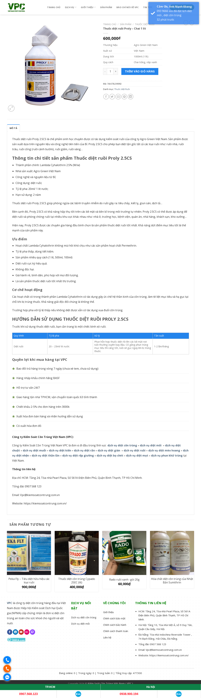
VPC (9, 603)
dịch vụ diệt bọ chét (110, 455)
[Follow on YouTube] (21, 632)
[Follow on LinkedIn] (15, 632)
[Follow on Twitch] (32, 632)
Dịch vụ (70, 7)
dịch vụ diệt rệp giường (78, 455)
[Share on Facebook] (106, 96)
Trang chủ (53, 7)
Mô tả (13, 128)
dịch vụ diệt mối (151, 445)
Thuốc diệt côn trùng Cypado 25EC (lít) (76, 580)
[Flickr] (27, 632)
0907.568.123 (28, 694)
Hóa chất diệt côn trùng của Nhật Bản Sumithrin (172, 580)
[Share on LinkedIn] (130, 96)
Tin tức (148, 7)
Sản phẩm (106, 7)
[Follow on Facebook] (9, 632)
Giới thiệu (88, 7)
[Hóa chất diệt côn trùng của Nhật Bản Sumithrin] (172, 553)
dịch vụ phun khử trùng (167, 455)
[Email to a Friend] (118, 96)
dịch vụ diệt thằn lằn (45, 455)
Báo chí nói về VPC (127, 7)
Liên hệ (161, 7)
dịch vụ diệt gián (109, 450)
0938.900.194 (129, 694)
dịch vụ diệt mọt (137, 455)
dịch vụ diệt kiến (60, 450)
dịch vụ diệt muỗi (34, 450)
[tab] (13, 127)
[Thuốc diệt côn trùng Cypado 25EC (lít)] (77, 553)
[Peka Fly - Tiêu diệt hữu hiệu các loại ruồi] (29, 553)
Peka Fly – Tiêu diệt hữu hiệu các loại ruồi (28, 580)
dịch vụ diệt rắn (84, 450)
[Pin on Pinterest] (124, 96)
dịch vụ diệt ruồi (134, 450)
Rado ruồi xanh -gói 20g (124, 579)
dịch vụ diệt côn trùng (122, 445)
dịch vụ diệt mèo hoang (164, 450)
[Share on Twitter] (112, 96)
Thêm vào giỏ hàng (140, 71)
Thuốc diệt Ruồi (144, 24)
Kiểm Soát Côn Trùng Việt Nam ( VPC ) (110, 683)
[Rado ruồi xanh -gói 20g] (124, 553)
